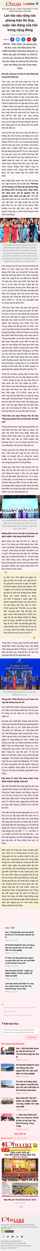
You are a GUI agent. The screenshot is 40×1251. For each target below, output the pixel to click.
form (29, 3)
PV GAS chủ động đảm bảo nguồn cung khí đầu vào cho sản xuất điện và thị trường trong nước (20, 960)
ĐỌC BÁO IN (20, 1134)
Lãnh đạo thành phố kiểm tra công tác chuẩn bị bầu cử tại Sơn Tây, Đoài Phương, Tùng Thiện (19, 986)
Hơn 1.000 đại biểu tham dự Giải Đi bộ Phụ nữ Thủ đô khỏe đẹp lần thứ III (19, 934)
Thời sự (7, 940)
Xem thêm (20, 1211)
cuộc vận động (10, 1011)
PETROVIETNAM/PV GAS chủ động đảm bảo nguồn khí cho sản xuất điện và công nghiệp (19, 947)
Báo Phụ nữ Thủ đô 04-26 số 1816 (20, 1199)
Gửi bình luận (31, 1037)
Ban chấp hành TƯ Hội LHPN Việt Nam (18, 1015)
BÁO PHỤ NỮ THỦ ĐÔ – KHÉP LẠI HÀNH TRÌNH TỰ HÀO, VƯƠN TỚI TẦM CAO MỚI (19, 973)
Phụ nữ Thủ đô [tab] (6, 1138)
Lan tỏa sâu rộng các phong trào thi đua (19, 1008)
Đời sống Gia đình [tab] (20, 1138)
